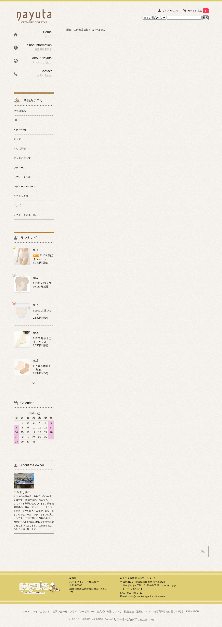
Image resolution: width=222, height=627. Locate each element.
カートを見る (198, 10)
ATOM (195, 611)
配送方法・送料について (137, 611)
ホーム (26, 611)
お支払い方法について (109, 611)
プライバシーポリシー (82, 611)
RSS (188, 611)
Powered (129, 619)
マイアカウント (170, 10)
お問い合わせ (60, 611)
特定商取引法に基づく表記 (168, 611)
